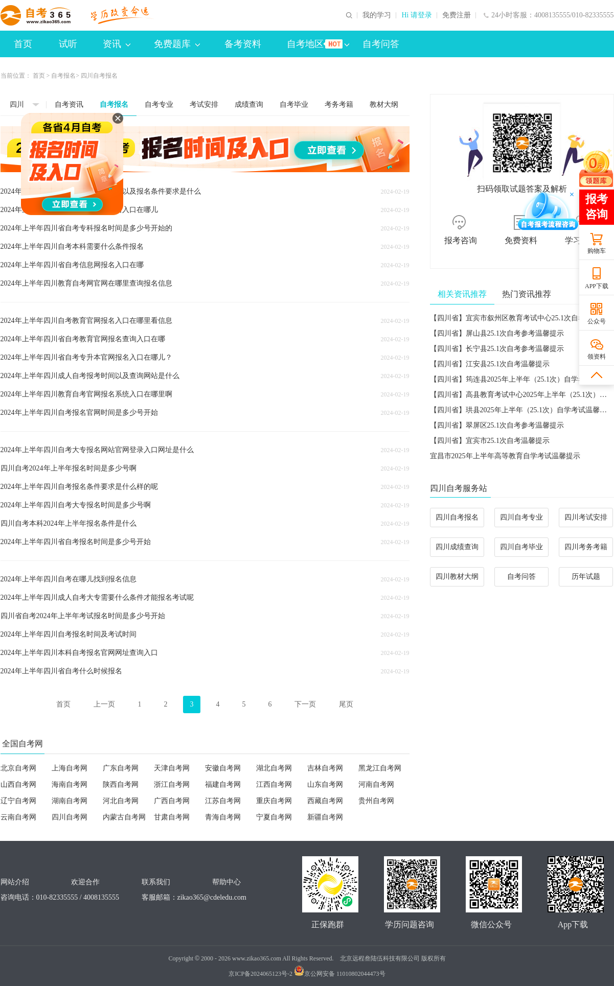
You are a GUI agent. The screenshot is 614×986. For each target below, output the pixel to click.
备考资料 (242, 44)
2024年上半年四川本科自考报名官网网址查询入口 (79, 652)
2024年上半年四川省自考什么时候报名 (61, 671)
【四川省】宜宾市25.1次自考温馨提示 (490, 440)
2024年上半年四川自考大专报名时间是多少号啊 (76, 505)
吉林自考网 (325, 768)
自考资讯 (69, 104)
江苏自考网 (223, 801)
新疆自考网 (325, 817)
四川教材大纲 (457, 576)
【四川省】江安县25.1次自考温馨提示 (490, 364)
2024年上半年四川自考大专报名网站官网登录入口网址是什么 (97, 450)
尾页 (346, 704)
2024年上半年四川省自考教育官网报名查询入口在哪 (83, 339)
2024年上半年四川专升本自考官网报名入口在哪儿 (79, 210)
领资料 (596, 356)
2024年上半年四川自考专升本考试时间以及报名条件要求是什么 (101, 191)
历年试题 (586, 576)
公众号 (596, 321)
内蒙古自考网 (124, 817)
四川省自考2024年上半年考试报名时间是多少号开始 (83, 616)
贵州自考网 (376, 801)
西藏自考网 (325, 801)
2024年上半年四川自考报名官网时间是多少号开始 (79, 412)
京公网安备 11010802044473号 (339, 973)
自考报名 (63, 75)
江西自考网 (274, 784)
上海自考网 (69, 768)
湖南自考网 (69, 801)
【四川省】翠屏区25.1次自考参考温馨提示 (497, 425)
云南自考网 (18, 817)
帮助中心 (226, 882)
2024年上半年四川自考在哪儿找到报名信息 (69, 579)
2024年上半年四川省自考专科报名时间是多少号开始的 (86, 228)
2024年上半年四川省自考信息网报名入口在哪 (72, 265)
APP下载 (596, 286)
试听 (68, 44)
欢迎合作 (85, 882)
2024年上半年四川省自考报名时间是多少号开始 (76, 542)
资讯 (116, 44)
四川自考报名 (457, 517)
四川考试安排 (585, 517)
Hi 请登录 (416, 15)
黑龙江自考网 (379, 768)
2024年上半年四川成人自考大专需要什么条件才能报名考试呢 (97, 597)
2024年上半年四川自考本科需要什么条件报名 (72, 246)
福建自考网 (223, 784)
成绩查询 (249, 104)
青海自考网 (223, 817)
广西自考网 (172, 801)
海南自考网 (69, 784)
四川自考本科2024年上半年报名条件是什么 (69, 523)
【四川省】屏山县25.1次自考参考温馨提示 (497, 333)
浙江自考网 (172, 784)
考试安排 (204, 104)
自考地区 (318, 44)
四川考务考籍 (585, 547)
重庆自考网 (274, 801)
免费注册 (456, 15)
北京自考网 (18, 768)
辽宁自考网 (18, 801)
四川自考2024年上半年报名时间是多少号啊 (69, 468)
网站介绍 (15, 882)
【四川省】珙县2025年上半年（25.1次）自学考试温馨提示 (522, 410)
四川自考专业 (521, 517)
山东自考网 (325, 784)
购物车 (596, 250)
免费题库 (177, 44)
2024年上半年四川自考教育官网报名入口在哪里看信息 (86, 320)
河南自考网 (376, 784)
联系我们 (156, 882)
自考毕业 (294, 104)
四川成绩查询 (457, 547)
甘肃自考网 (172, 817)
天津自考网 (172, 768)
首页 (23, 44)
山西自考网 (18, 784)
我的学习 (376, 15)
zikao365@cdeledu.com (211, 897)
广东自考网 (121, 768)
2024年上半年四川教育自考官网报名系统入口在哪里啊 (86, 394)
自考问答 (380, 44)
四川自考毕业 (521, 547)
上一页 (104, 704)
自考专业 (159, 104)
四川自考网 (69, 817)
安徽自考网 (223, 768)
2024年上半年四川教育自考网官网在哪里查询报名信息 (86, 283)
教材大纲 (384, 104)
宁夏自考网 (274, 817)
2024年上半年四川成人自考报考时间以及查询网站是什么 (90, 376)
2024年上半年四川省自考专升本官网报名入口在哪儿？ (86, 357)
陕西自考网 (121, 784)
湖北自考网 (274, 768)
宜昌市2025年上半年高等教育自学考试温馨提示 (505, 456)
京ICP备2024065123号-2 (260, 973)
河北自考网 (121, 801)
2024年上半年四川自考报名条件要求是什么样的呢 (79, 486)
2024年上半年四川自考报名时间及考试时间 (69, 634)
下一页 (305, 704)
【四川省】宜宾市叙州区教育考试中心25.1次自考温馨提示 (522, 318)
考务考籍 (339, 104)
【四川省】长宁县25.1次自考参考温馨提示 (497, 349)
